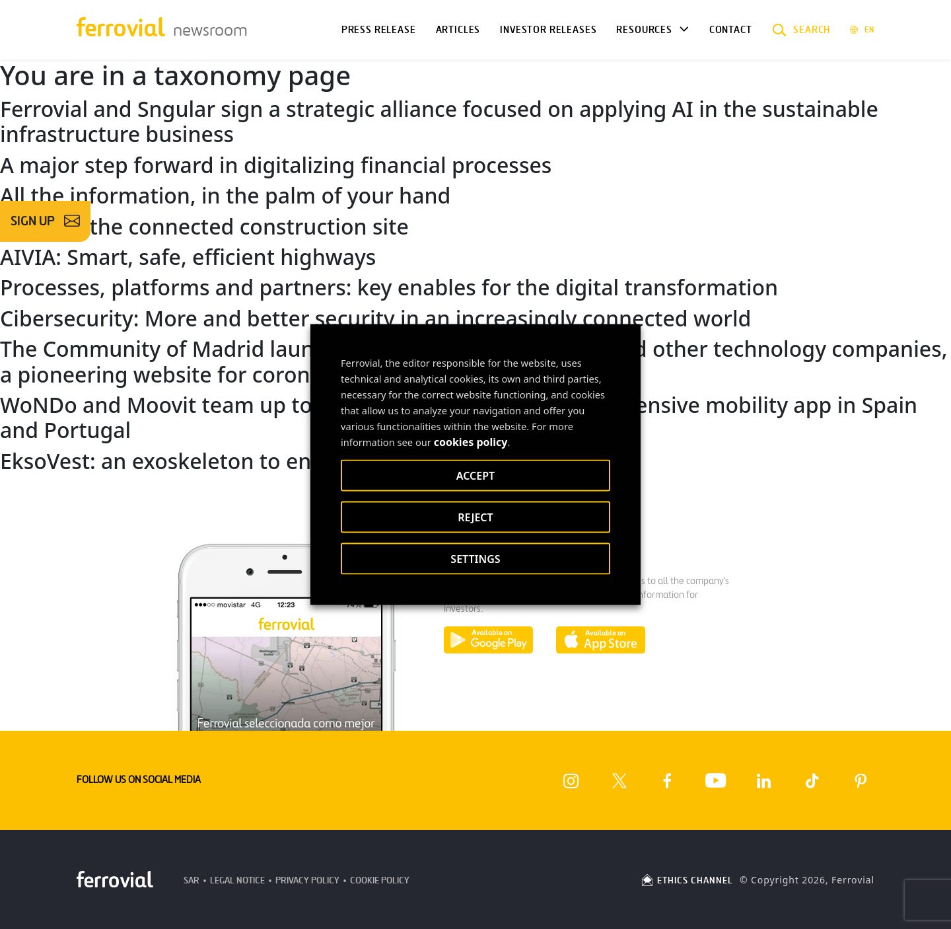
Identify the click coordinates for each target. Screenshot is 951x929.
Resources (644, 30)
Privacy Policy (307, 880)
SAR (191, 880)
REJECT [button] (475, 517)
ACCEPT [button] (475, 475)
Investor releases (548, 30)
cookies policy (471, 442)
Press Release (378, 30)
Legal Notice (237, 880)
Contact (730, 30)
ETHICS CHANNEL (686, 880)
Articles (458, 30)
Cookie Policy (379, 880)
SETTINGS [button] (475, 559)
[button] (801, 29)
